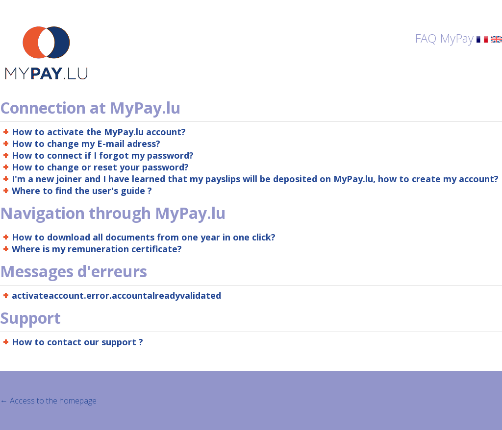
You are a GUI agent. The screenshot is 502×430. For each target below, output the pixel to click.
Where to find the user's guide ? (82, 190)
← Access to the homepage (48, 400)
